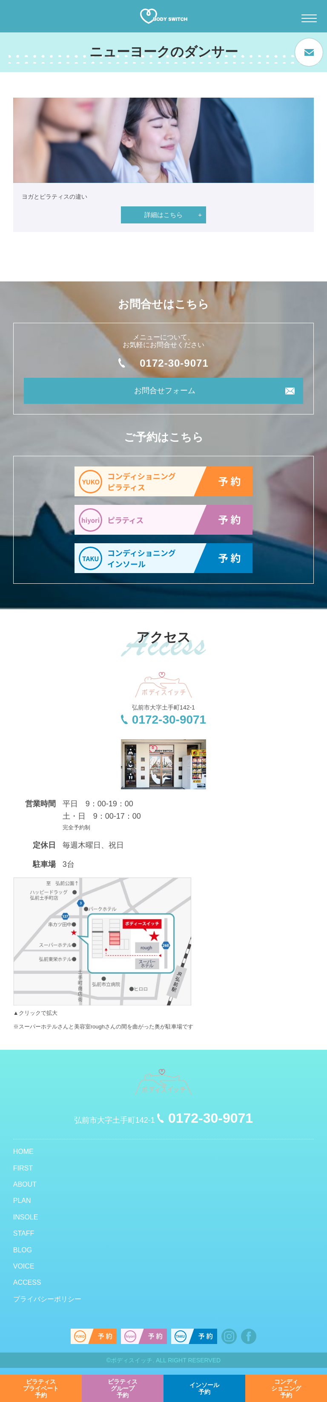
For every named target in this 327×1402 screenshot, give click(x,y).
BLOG (22, 1250)
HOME (23, 1151)
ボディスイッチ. (132, 1360)
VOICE (23, 1266)
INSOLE (25, 1217)
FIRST (23, 1168)
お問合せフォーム (164, 390)
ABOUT (25, 1184)
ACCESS (27, 1282)
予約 (41, 1388)
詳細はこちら (163, 214)
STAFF (23, 1233)
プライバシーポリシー (47, 1299)
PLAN (22, 1200)
